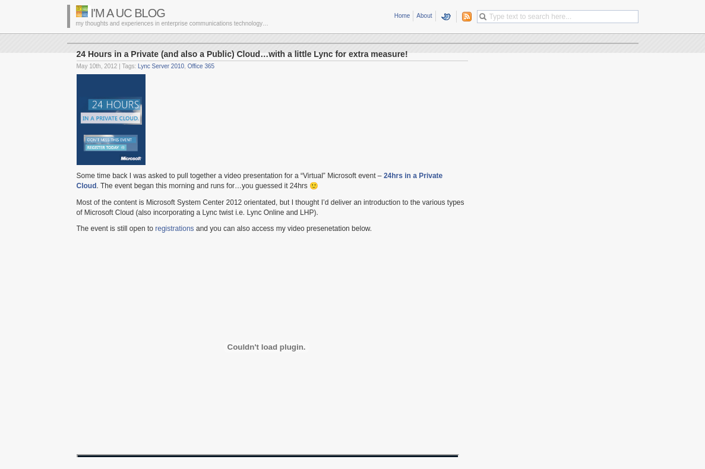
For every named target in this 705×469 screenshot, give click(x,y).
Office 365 (201, 66)
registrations (174, 228)
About (424, 15)
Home (402, 15)
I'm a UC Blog (128, 13)
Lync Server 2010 (161, 66)
